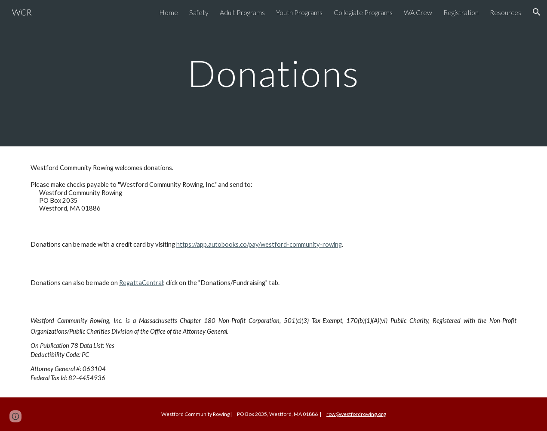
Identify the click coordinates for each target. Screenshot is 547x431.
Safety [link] (199, 12)
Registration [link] (461, 12)
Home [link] (168, 12)
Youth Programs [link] (299, 12)
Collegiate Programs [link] (363, 12)
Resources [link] (505, 12)
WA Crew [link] (418, 12)
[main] (273, 73)
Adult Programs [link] (242, 12)
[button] (536, 12)
